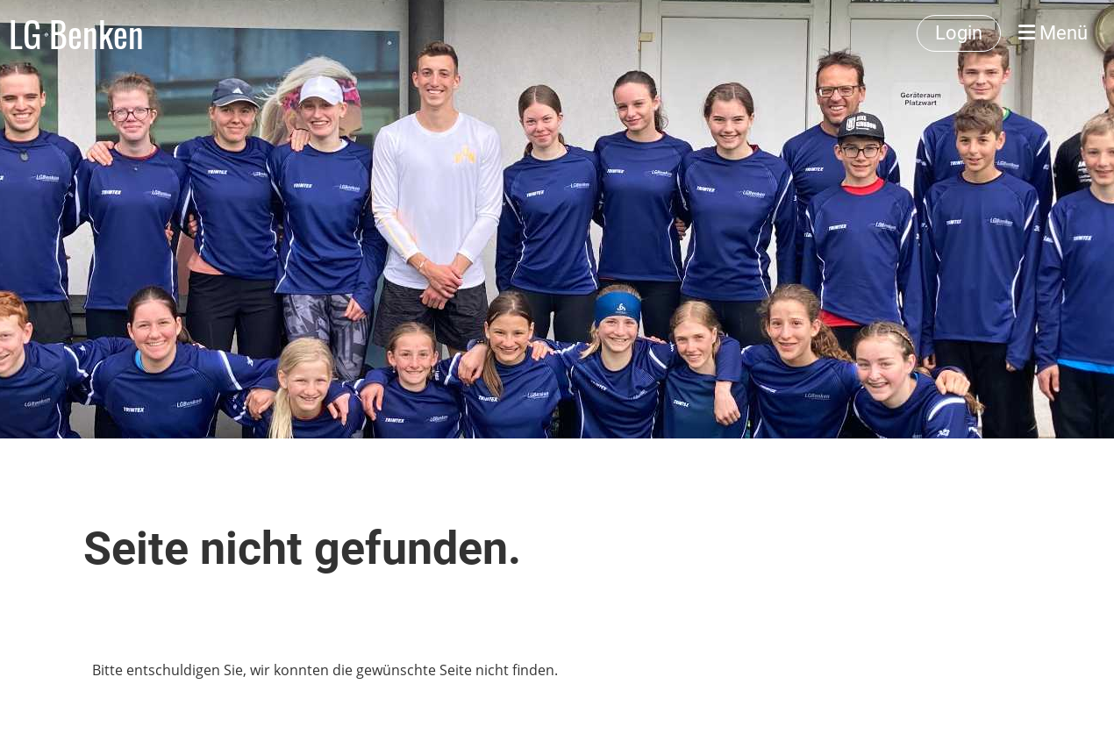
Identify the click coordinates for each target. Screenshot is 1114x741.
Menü (1053, 33)
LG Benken (76, 33)
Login (958, 33)
